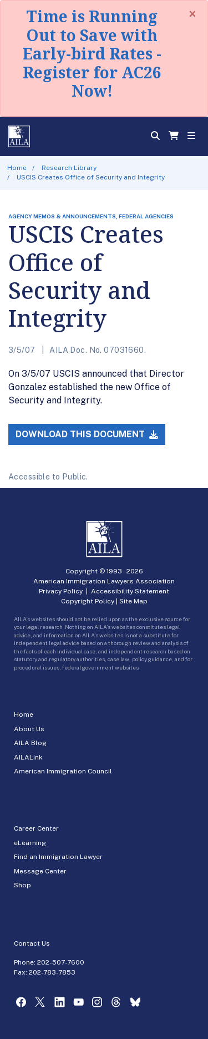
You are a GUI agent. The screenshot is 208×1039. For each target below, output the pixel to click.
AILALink (28, 757)
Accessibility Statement (130, 591)
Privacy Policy (61, 591)
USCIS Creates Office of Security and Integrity (91, 177)
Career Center (36, 828)
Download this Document (87, 434)
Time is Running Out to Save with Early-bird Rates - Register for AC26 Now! (92, 53)
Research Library (69, 168)
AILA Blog (30, 743)
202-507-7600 (60, 962)
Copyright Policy (87, 601)
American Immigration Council (63, 771)
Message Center (40, 871)
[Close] (192, 14)
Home (17, 168)
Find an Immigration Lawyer (58, 857)
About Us (29, 729)
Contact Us (32, 943)
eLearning (30, 843)
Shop (22, 885)
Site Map (133, 601)
